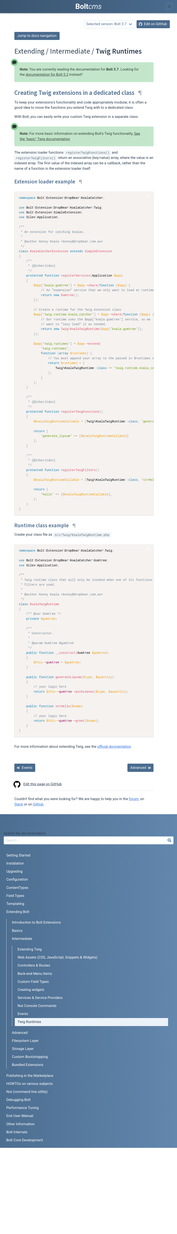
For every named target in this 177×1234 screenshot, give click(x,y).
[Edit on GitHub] (153, 24)
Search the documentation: (25, 833)
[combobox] (89, 840)
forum (134, 799)
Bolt (88, 6)
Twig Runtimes (29, 1022)
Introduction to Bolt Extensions (36, 922)
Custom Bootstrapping (30, 1057)
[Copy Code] (148, 195)
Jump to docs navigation (37, 36)
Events (22, 1014)
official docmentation (114, 747)
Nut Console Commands (36, 1006)
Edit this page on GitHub (38, 784)
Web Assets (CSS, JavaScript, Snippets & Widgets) (57, 957)
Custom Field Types (33, 982)
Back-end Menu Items (34, 974)
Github (38, 804)
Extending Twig (29, 949)
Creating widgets (30, 990)
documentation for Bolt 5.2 (47, 74)
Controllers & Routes (33, 965)
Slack (18, 804)
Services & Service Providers (40, 998)
